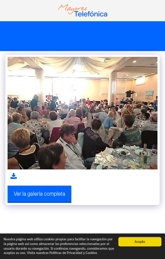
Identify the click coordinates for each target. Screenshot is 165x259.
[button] (8, 10)
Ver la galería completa (39, 193)
